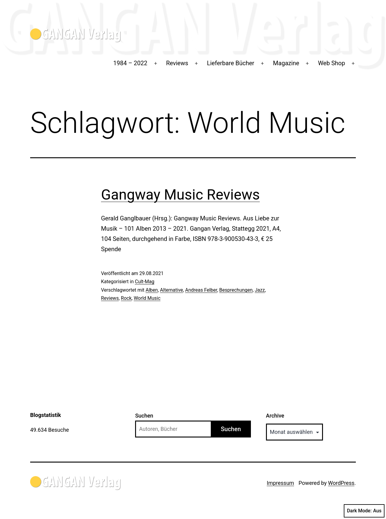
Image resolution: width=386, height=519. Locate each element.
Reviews (177, 63)
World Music (147, 298)
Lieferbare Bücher (230, 63)
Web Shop (331, 63)
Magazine (286, 63)
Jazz (260, 290)
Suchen (144, 415)
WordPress (341, 483)
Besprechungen (236, 290)
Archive (275, 415)
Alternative (171, 290)
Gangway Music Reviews (180, 194)
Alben (152, 290)
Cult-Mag (144, 281)
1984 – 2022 (130, 63)
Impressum (280, 483)
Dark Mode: (364, 510)
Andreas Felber (201, 290)
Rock (126, 298)
